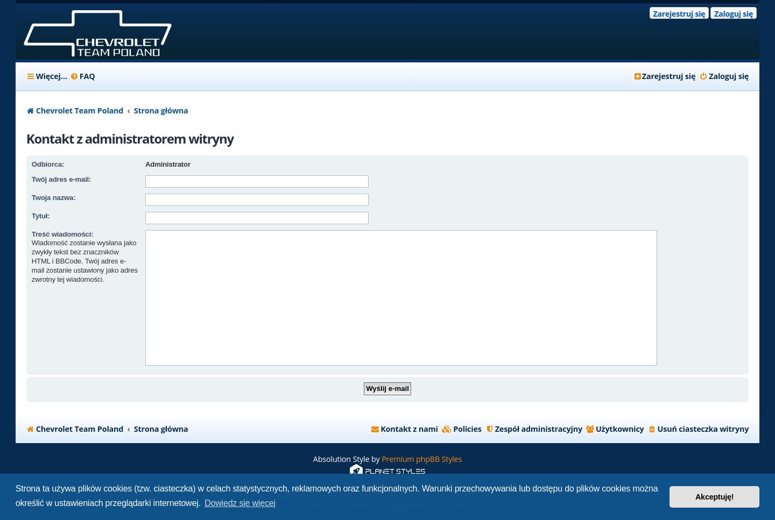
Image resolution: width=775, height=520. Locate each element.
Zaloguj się (733, 14)
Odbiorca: (48, 164)
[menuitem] (82, 76)
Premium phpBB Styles (422, 459)
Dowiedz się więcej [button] (240, 503)
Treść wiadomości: (63, 234)
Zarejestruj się (679, 14)
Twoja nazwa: (54, 198)
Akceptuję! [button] (714, 497)
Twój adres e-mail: (61, 179)
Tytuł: (41, 216)
